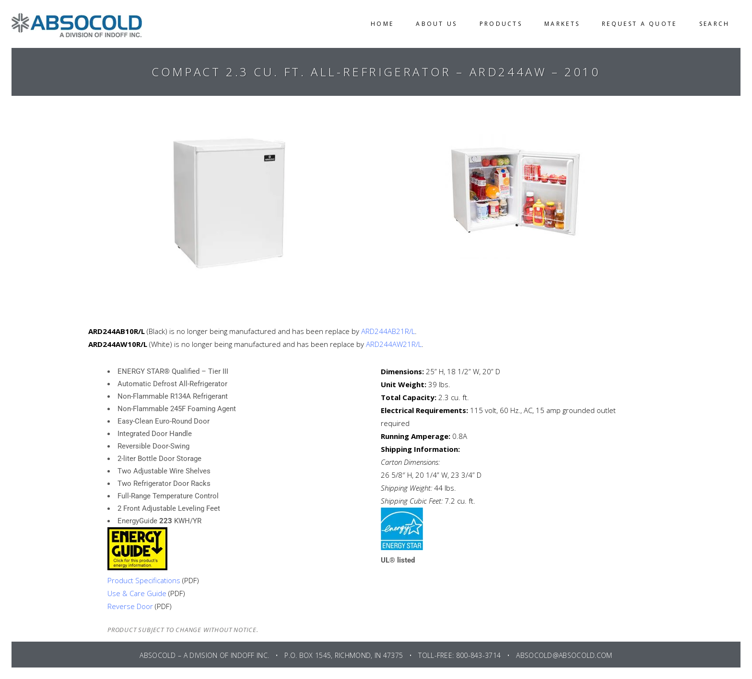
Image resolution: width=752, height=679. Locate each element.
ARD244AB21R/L (388, 331)
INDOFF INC (249, 655)
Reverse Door (130, 606)
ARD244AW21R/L (394, 344)
